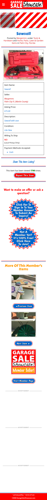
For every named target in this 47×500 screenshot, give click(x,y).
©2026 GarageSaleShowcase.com (23, 498)
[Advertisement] (23, 404)
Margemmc (22, 35)
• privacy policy (18, 495)
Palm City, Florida (27, 40)
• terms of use (29, 495)
